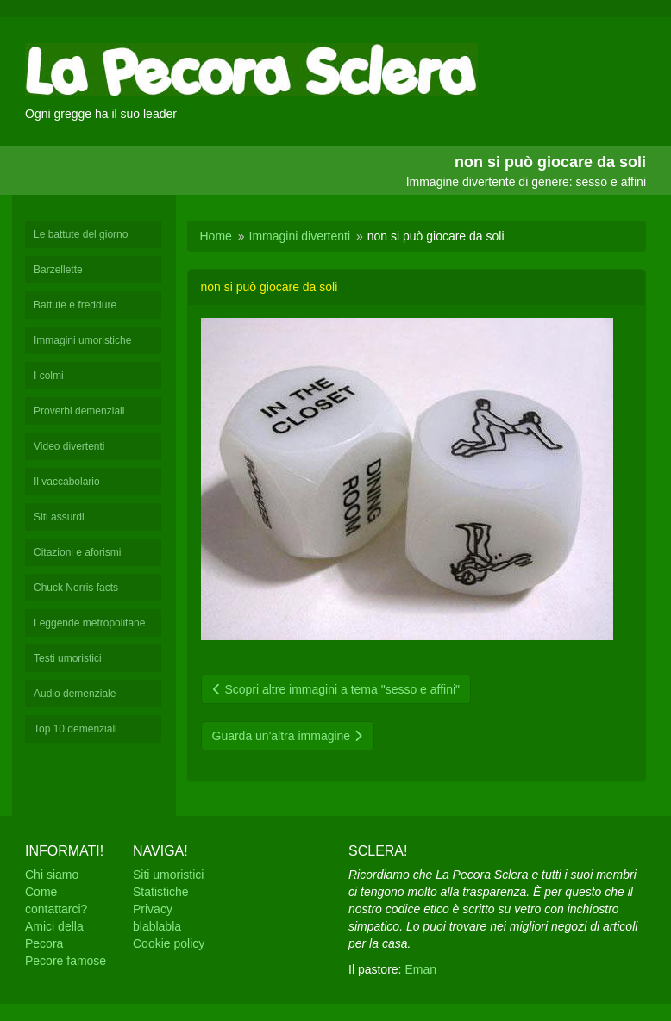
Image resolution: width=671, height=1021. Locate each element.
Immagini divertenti (300, 236)
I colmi (49, 376)
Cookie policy (168, 943)
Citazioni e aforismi (77, 552)
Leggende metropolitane (89, 623)
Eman (420, 969)
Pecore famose (65, 961)
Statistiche (161, 892)
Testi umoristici (68, 658)
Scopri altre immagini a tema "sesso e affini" (336, 689)
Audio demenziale (75, 694)
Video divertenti (69, 446)
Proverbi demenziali (79, 411)
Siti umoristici (168, 874)
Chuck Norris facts (76, 588)
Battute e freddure (75, 305)
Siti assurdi (59, 517)
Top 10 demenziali (75, 729)
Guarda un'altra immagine (288, 736)
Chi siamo (51, 874)
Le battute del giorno (81, 234)
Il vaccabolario (67, 482)
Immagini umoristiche (82, 340)
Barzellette (58, 270)
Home (216, 236)
